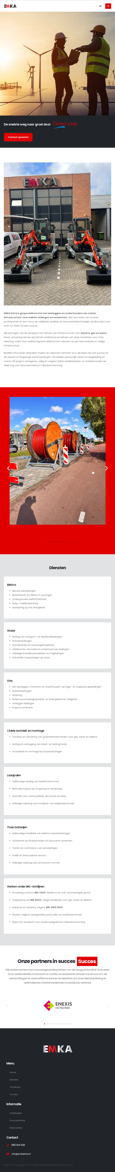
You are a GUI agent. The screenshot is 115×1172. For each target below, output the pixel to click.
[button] (8, 468)
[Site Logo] (10, 6)
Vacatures (15, 1087)
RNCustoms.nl (66, 1165)
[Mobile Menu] (108, 6)
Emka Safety (16, 1127)
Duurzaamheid (17, 1120)
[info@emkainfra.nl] (57, 1154)
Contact (14, 1094)
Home (13, 1072)
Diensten (16, 1079)
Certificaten (16, 1113)
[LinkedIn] (100, 6)
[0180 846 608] (57, 1145)
